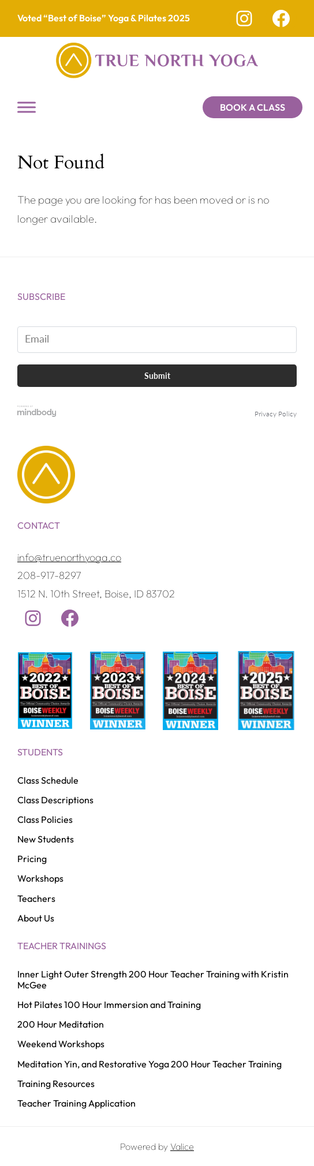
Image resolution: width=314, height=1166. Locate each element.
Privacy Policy (276, 413)
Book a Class (252, 107)
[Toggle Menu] (26, 106)
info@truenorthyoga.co (69, 557)
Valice (182, 1146)
